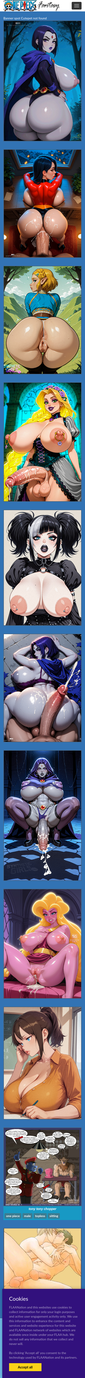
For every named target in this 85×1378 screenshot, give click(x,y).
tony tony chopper (42, 1209)
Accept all (25, 1367)
